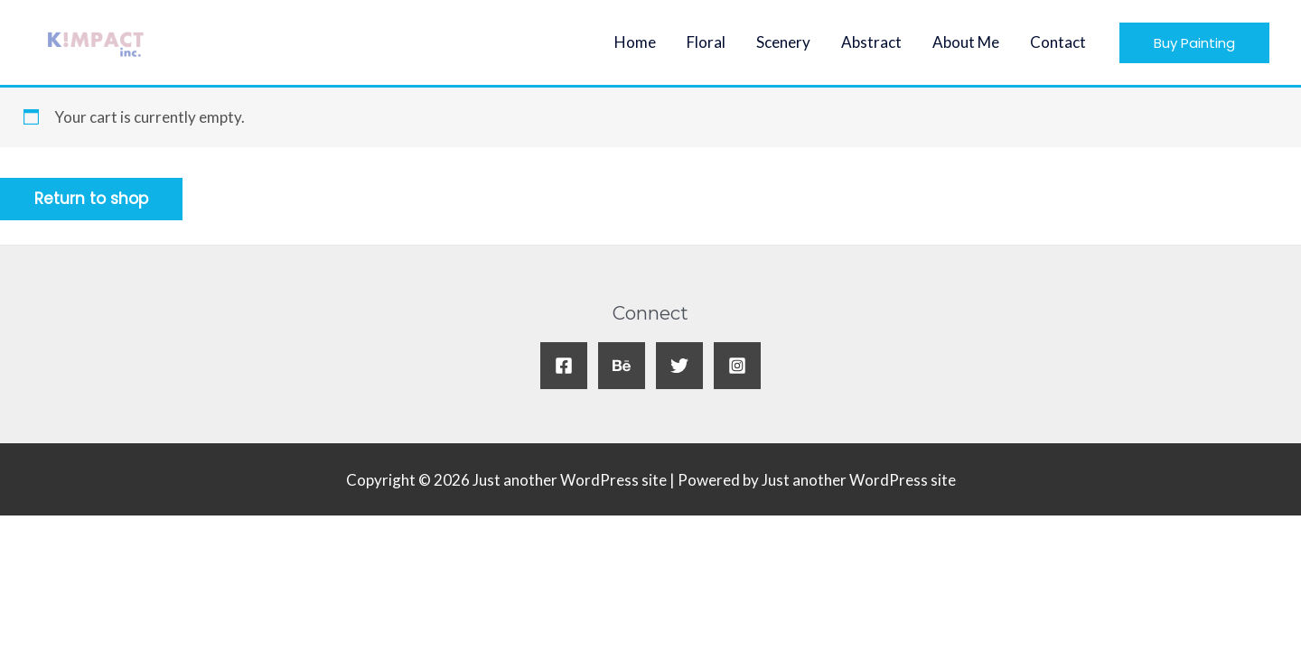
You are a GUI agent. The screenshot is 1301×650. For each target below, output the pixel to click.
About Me (965, 41)
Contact (1058, 41)
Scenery (783, 41)
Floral (706, 41)
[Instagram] (737, 365)
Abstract (871, 41)
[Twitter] (679, 365)
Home (635, 41)
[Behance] (621, 365)
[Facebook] (563, 365)
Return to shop (91, 198)
